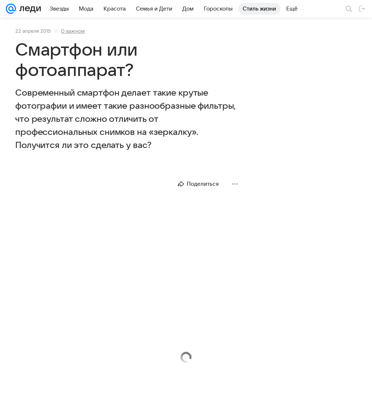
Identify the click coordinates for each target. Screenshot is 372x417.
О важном (73, 31)
